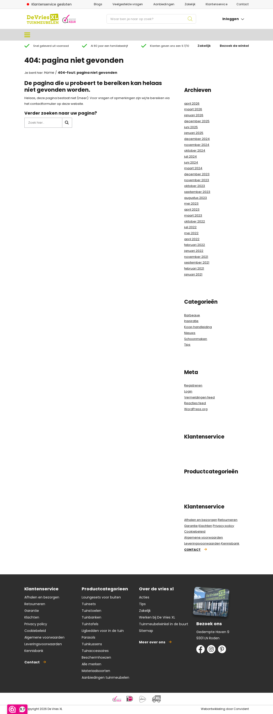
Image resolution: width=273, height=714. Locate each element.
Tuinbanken (91, 617)
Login (188, 391)
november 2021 (196, 256)
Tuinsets (89, 604)
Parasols (88, 637)
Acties (144, 597)
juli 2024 (190, 156)
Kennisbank (230, 543)
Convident (241, 709)
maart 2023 (193, 215)
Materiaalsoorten (96, 670)
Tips (187, 344)
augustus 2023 (195, 198)
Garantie (191, 526)
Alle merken (91, 664)
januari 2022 (193, 251)
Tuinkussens (92, 644)
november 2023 (196, 180)
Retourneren (227, 520)
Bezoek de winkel (234, 45)
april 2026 (191, 103)
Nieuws (189, 333)
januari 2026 (193, 115)
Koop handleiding (198, 327)
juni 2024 (191, 162)
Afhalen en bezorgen (200, 520)
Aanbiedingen (163, 4)
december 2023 (196, 174)
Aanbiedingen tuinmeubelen (105, 677)
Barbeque (192, 315)
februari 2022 (194, 245)
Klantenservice (216, 4)
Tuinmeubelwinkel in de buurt (163, 624)
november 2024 (196, 145)
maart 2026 (193, 109)
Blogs (98, 4)
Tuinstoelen (91, 610)
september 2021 (196, 262)
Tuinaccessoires (95, 650)
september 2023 (197, 192)
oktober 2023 (194, 186)
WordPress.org (196, 409)
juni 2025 (191, 127)
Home (49, 72)
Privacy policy (223, 526)
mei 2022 (191, 233)
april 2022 (191, 239)
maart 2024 (193, 168)
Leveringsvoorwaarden (202, 543)
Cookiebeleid (194, 531)
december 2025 (196, 121)
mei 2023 (191, 203)
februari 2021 (194, 268)
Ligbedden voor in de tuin (103, 630)
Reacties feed (195, 403)
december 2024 (197, 139)
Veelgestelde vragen (127, 4)
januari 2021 (193, 274)
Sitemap (146, 630)
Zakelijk (190, 4)
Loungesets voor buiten (101, 597)
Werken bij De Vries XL (157, 617)
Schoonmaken (195, 339)
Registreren (193, 385)
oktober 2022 (194, 221)
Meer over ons (152, 642)
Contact (242, 4)
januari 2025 (193, 133)
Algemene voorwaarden (203, 537)
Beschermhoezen (96, 657)
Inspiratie (191, 321)
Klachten (205, 526)
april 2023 (191, 209)
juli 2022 (190, 227)
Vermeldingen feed (199, 397)
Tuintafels (90, 624)
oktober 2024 (194, 150)
